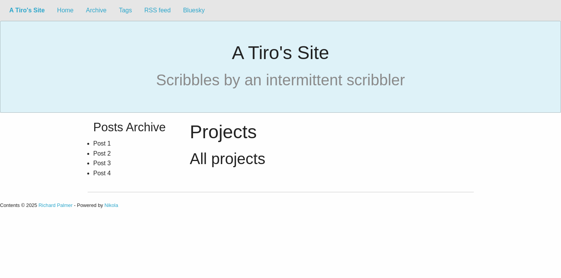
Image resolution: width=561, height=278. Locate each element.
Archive (96, 10)
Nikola (112, 205)
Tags (125, 10)
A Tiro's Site (27, 10)
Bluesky (194, 10)
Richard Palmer (56, 205)
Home (65, 10)
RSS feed (157, 10)
